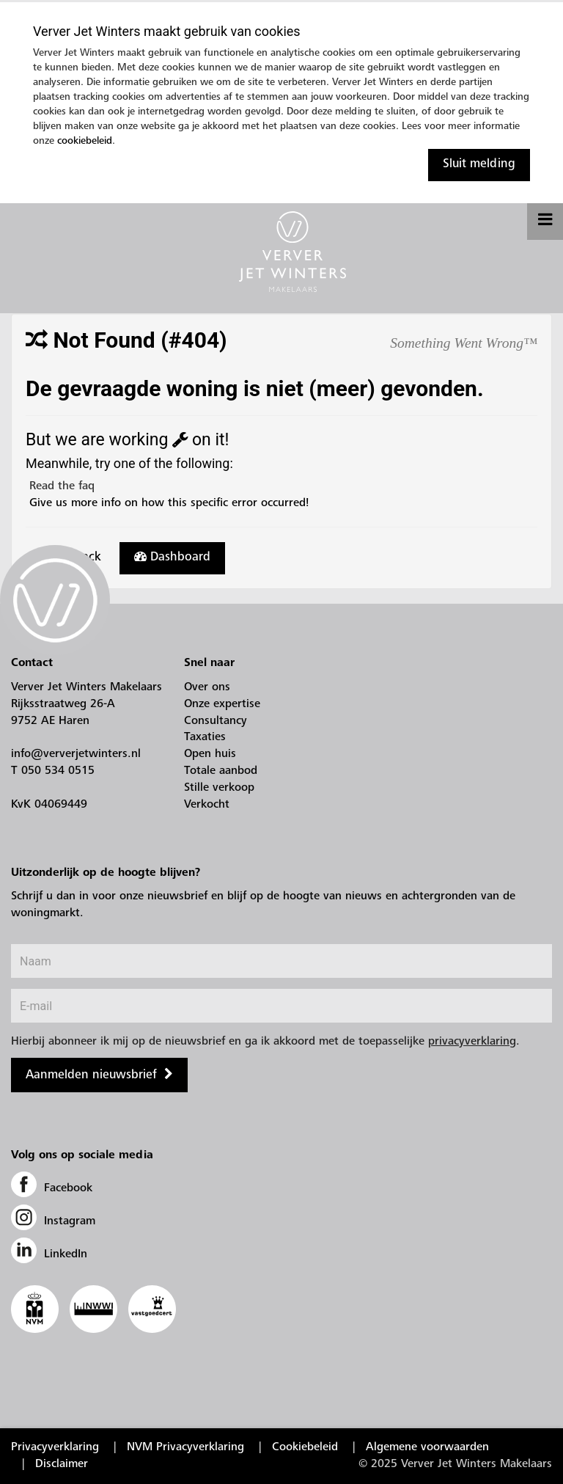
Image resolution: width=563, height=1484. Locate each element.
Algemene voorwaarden (427, 1447)
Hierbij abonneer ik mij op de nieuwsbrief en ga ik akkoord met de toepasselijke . (265, 1042)
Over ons (207, 687)
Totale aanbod (220, 771)
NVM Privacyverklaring (185, 1447)
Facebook (51, 1188)
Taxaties (205, 737)
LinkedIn (49, 1254)
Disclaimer (61, 1464)
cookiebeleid (84, 141)
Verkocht (206, 805)
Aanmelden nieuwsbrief (91, 1076)
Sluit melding (479, 164)
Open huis (210, 754)
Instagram (53, 1221)
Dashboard (172, 556)
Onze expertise (222, 704)
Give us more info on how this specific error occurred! (167, 503)
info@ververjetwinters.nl (76, 754)
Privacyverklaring (55, 1447)
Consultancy (215, 721)
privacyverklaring (472, 1042)
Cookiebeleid (305, 1447)
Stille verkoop (219, 788)
